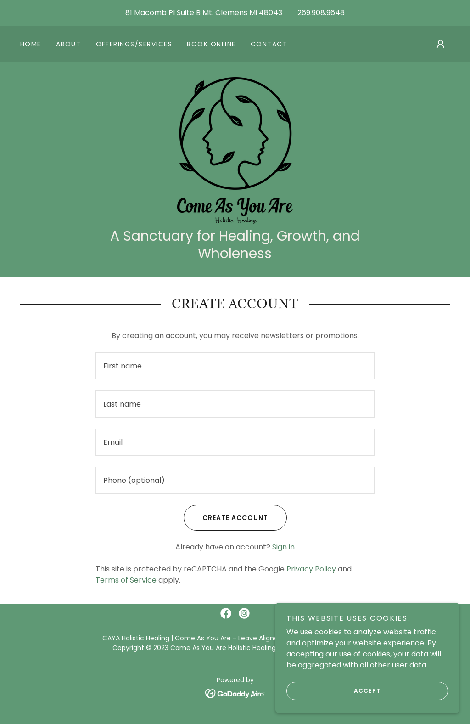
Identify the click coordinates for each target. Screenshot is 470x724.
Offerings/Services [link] (134, 44)
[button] (440, 44)
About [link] (68, 44)
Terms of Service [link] (126, 580)
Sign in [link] (283, 547)
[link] (235, 150)
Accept (333, 691)
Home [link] (30, 44)
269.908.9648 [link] (321, 12)
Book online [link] (211, 44)
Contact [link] (269, 44)
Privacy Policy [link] (311, 569)
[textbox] (235, 365)
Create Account (226, 518)
